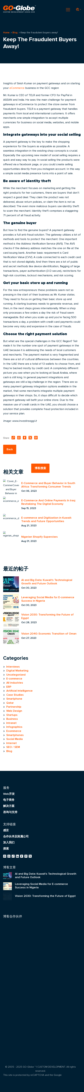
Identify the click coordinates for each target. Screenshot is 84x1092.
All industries (14, 682)
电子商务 (8, 800)
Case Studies (15, 694)
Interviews (13, 666)
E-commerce (14, 678)
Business (12, 719)
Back (10, 449)
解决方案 (8, 806)
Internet (11, 743)
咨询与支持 (10, 812)
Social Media (14, 739)
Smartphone (14, 698)
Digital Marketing (17, 670)
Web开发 (9, 794)
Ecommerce (13, 731)
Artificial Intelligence (19, 690)
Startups (11, 715)
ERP (8, 686)
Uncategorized (16, 674)
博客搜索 (40, 468)
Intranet (11, 723)
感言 (6, 830)
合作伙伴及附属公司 (16, 836)
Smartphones (15, 735)
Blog (14, 32)
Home (6, 32)
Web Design (14, 711)
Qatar (10, 703)
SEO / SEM (13, 747)
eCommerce (16, 88)
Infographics (14, 727)
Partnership (13, 706)
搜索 (6, 848)
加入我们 (8, 842)
